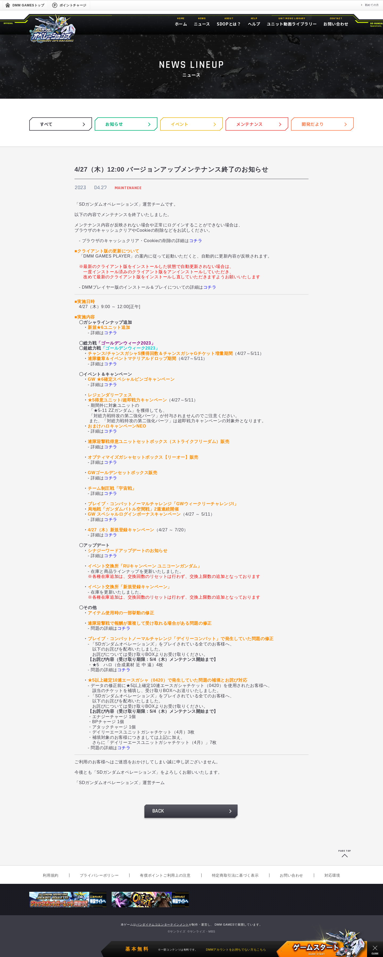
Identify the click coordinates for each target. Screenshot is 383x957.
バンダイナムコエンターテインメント (162, 924)
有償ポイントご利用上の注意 (165, 875)
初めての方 (372, 4)
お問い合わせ (291, 875)
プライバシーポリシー (99, 875)
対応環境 (332, 875)
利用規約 (51, 875)
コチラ (195, 240)
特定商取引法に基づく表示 (235, 875)
